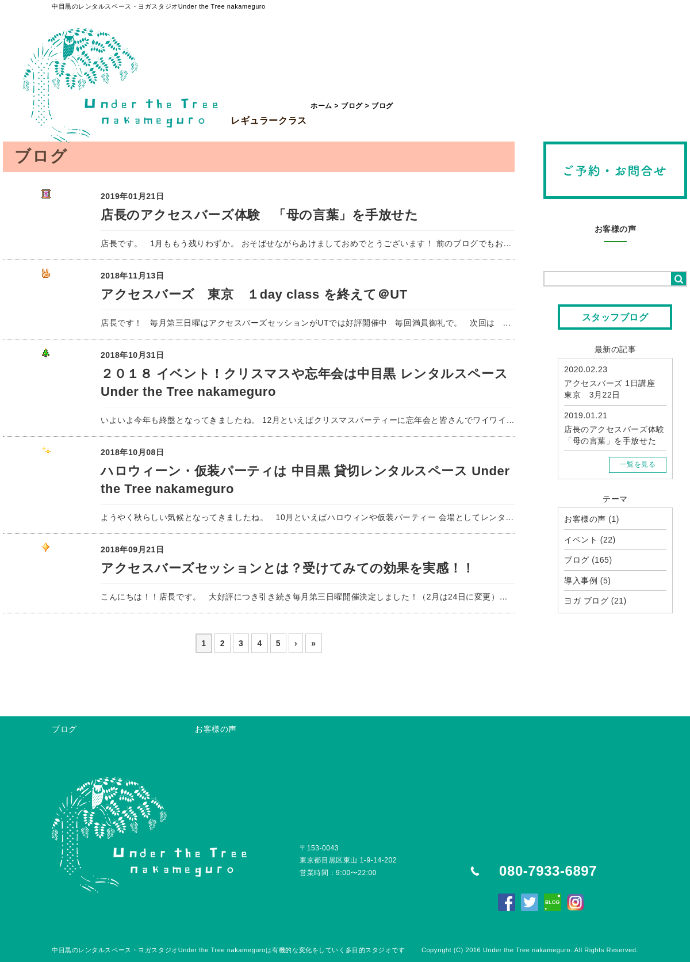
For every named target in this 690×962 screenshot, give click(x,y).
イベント (580, 539)
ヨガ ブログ (586, 600)
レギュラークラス (268, 94)
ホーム (321, 106)
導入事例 (580, 580)
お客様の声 (616, 229)
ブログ (352, 106)
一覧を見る (638, 464)
